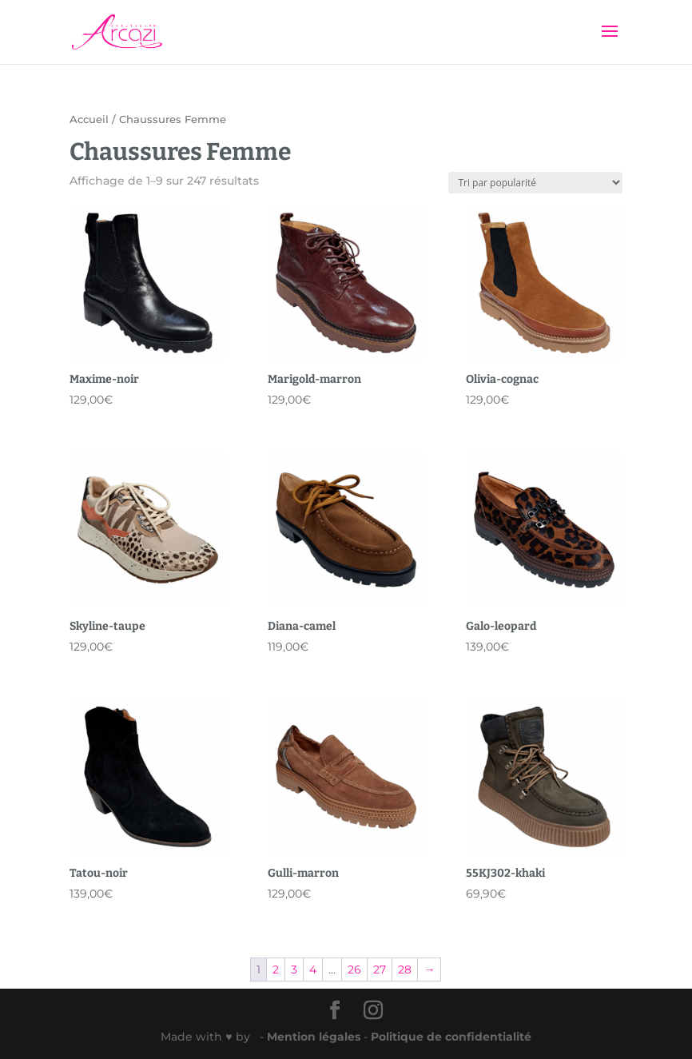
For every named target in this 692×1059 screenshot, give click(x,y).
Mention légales (315, 1036)
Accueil (89, 119)
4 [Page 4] (312, 969)
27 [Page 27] (379, 969)
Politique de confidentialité (451, 1036)
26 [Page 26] (354, 969)
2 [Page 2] (275, 969)
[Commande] (535, 182)
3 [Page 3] (294, 969)
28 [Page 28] (405, 969)
